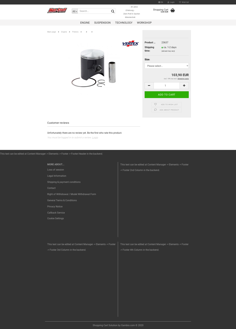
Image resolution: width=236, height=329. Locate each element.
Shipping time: (149, 49)
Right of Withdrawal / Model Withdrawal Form (71, 194)
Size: (147, 59)
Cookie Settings (55, 218)
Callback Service (56, 212)
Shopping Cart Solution (105, 325)
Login (171, 2)
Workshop (144, 22)
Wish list (184, 2)
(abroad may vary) (168, 51)
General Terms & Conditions (62, 200)
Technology (123, 22)
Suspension (102, 22)
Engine (85, 22)
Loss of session (55, 169)
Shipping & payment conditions (64, 182)
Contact (51, 188)
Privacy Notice (54, 206)
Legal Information (56, 175)
